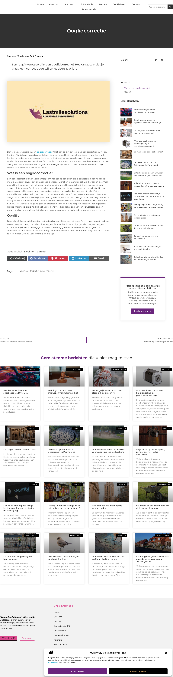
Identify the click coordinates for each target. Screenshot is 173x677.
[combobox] (158, 7)
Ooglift (127, 92)
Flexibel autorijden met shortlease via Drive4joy (15, 391)
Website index (60, 644)
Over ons (54, 4)
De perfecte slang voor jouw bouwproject (17, 557)
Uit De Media (86, 4)
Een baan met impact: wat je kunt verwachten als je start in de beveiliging (149, 196)
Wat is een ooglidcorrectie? (137, 88)
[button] (166, 652)
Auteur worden (89, 9)
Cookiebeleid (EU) (62, 626)
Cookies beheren (138, 671)
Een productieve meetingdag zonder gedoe (107, 506)
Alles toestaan (77, 671)
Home (40, 4)
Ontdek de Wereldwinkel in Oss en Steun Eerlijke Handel (108, 557)
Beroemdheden (61, 635)
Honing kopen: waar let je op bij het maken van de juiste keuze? (64, 506)
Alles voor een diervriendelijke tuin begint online (63, 557)
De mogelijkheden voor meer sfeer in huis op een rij (107, 391)
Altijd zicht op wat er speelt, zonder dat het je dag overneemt (150, 452)
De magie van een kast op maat (148, 152)
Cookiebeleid (119, 4)
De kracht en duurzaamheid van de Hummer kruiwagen (152, 506)
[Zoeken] (170, 7)
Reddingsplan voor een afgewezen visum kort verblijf (63, 391)
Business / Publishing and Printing (25, 56)
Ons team (69, 4)
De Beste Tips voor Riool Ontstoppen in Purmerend (61, 450)
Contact (136, 4)
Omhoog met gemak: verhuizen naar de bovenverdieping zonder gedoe (152, 559)
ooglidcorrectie (45, 152)
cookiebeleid (53, 662)
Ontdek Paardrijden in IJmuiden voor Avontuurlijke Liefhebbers (108, 450)
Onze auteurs (60, 630)
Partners (102, 4)
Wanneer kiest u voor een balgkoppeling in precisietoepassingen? (145, 143)
